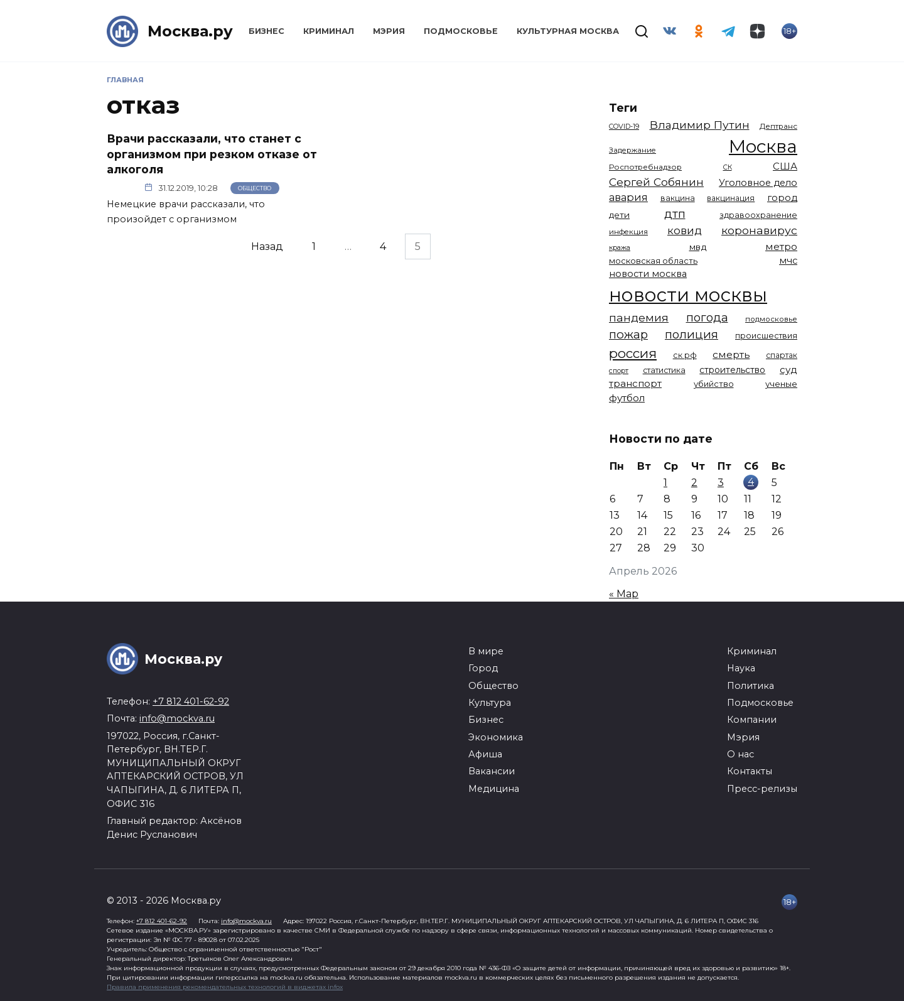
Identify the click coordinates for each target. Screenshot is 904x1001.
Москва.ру (190, 31)
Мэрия (389, 31)
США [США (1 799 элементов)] (785, 166)
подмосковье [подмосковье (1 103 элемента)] (771, 319)
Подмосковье (461, 31)
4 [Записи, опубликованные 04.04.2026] (751, 481)
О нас (740, 754)
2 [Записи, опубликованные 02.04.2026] (694, 483)
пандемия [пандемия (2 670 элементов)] (639, 317)
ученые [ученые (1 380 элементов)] (781, 384)
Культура (489, 702)
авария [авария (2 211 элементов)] (628, 197)
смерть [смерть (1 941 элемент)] (731, 354)
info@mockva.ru (177, 718)
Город (483, 668)
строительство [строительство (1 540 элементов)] (732, 370)
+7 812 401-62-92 (191, 701)
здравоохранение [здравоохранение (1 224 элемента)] (758, 215)
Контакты (749, 771)
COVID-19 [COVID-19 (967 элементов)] (624, 126)
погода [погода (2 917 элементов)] (707, 317)
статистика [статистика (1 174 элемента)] (664, 370)
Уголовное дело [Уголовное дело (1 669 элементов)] (758, 182)
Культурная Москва (568, 31)
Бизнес (266, 31)
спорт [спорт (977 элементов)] (618, 370)
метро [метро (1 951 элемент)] (781, 246)
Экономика (495, 737)
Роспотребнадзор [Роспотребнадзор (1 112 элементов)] (645, 167)
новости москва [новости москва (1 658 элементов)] (648, 273)
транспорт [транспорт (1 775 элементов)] (635, 383)
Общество (254, 188)
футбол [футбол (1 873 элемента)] (627, 398)
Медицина (493, 788)
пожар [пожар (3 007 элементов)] (628, 334)
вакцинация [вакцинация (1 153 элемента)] (731, 198)
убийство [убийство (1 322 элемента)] (714, 384)
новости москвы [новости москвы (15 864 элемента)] (688, 295)
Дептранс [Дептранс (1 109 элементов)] (778, 126)
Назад (267, 246)
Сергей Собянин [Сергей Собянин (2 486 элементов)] (656, 181)
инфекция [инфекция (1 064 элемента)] (628, 231)
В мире (485, 651)
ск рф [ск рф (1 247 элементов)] (685, 355)
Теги (623, 107)
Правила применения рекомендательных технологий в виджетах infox (225, 987)
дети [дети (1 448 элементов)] (619, 215)
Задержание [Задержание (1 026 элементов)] (632, 150)
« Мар (623, 594)
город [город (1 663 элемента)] (782, 197)
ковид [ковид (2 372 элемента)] (684, 230)
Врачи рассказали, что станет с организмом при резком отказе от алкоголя (212, 154)
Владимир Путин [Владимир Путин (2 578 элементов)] (700, 124)
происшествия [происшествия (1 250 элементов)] (766, 335)
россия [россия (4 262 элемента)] (633, 353)
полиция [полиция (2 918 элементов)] (691, 334)
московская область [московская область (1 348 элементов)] (653, 261)
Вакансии (491, 771)
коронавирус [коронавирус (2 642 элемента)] (759, 230)
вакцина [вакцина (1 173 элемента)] (677, 198)
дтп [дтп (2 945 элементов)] (675, 214)
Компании (752, 719)
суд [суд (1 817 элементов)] (788, 370)
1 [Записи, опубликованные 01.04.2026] (665, 483)
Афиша (485, 754)
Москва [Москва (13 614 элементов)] (763, 146)
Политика (750, 685)
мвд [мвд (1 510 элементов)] (698, 247)
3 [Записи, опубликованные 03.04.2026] (721, 483)
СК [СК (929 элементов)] (727, 167)
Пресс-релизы (762, 788)
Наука (741, 668)
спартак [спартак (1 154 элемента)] (781, 355)
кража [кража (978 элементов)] (619, 247)
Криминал (328, 31)
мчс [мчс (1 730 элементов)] (788, 260)
